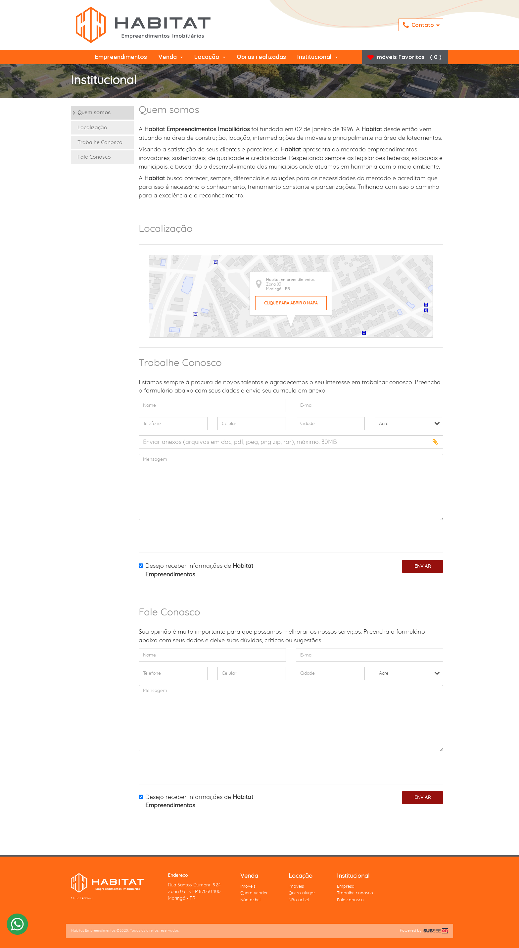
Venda (170, 57)
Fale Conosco (94, 157)
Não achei (250, 900)
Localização (92, 127)
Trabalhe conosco (355, 893)
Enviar (422, 566)
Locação (209, 57)
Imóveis (248, 886)
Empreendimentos (121, 57)
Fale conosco (350, 900)
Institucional (317, 57)
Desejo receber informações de (196, 570)
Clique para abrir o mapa (291, 303)
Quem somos (94, 112)
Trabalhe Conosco (99, 142)
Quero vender (254, 893)
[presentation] (177, 535)
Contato (421, 25)
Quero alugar (302, 893)
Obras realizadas (261, 57)
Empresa (345, 886)
